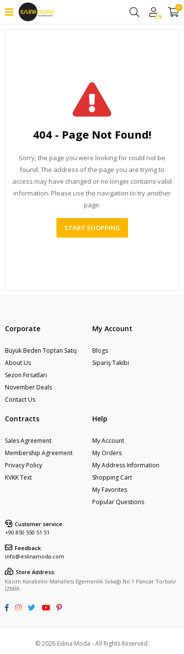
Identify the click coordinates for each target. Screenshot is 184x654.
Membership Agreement (39, 453)
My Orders (107, 453)
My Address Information (125, 465)
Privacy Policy (23, 465)
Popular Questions (118, 502)
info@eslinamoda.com (34, 556)
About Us (18, 363)
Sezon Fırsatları (26, 375)
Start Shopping (92, 227)
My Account (108, 440)
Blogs (100, 350)
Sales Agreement (28, 440)
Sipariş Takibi (110, 363)
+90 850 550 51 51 (27, 532)
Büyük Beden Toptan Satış (41, 350)
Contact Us (20, 399)
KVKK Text (18, 477)
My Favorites (109, 489)
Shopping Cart (112, 477)
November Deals (28, 387)
